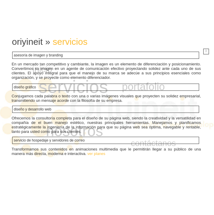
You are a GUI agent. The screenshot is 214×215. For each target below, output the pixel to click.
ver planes (96, 153)
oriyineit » (32, 42)
